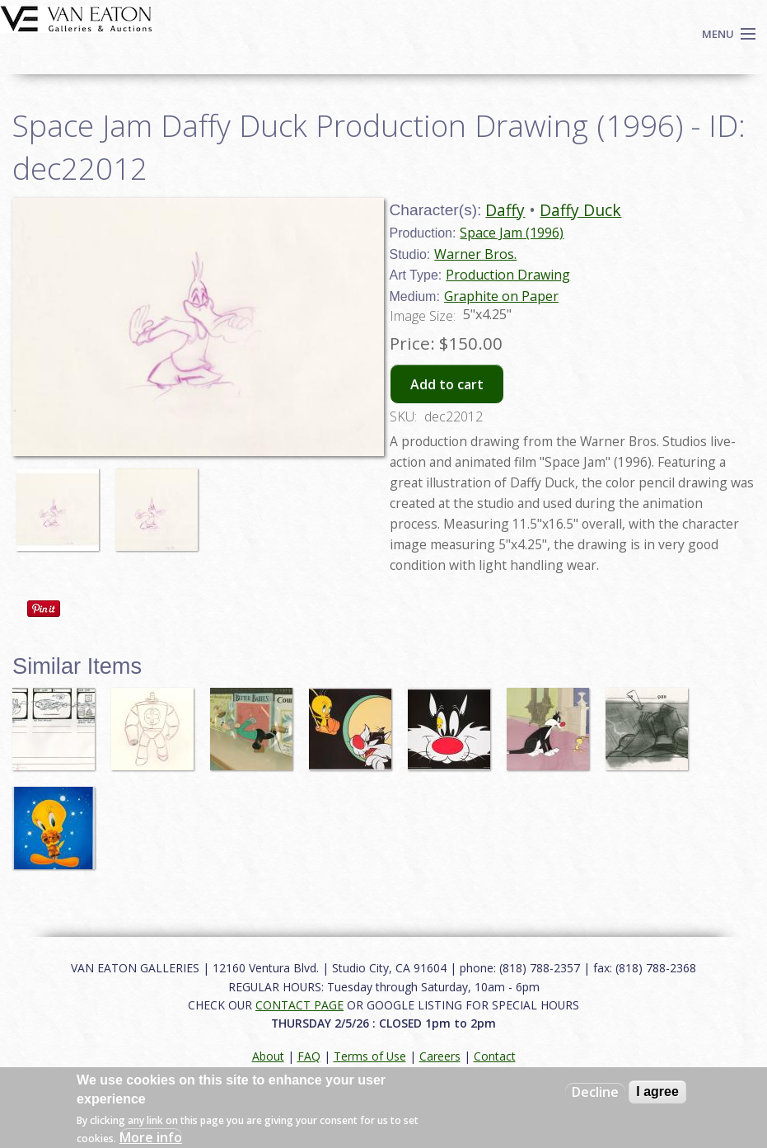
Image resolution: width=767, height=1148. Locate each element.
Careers (440, 1056)
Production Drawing (508, 275)
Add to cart (447, 384)
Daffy (505, 210)
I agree (657, 1091)
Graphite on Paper (501, 296)
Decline (595, 1092)
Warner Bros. (475, 254)
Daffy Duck (580, 210)
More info (150, 1137)
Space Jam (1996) (512, 232)
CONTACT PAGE (299, 1005)
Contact (495, 1056)
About (268, 1056)
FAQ (308, 1056)
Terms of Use (370, 1056)
